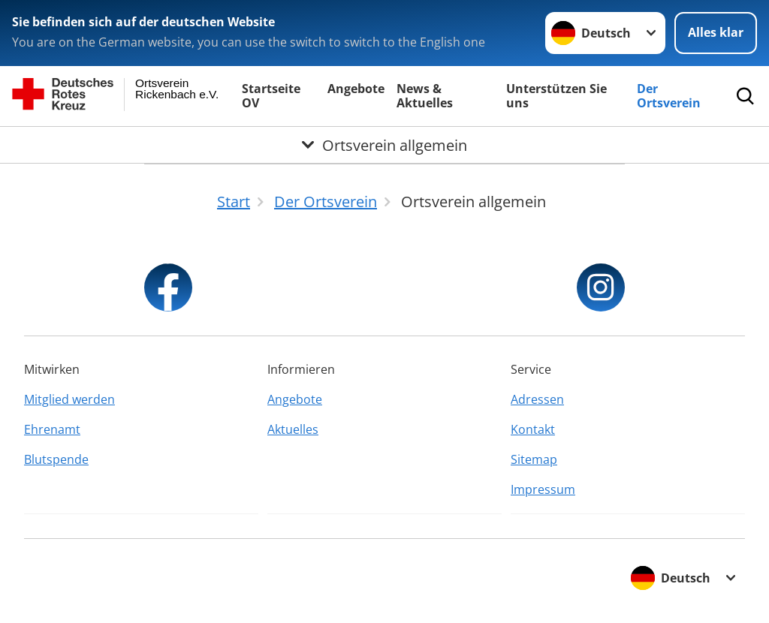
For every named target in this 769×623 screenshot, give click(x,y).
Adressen (537, 399)
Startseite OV (271, 95)
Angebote (355, 88)
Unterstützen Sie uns (556, 95)
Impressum (543, 489)
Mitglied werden (69, 399)
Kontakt (533, 429)
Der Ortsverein (669, 95)
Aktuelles (292, 429)
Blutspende (56, 459)
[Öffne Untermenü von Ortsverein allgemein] (384, 145)
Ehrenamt (52, 429)
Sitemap (534, 459)
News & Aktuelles (425, 95)
